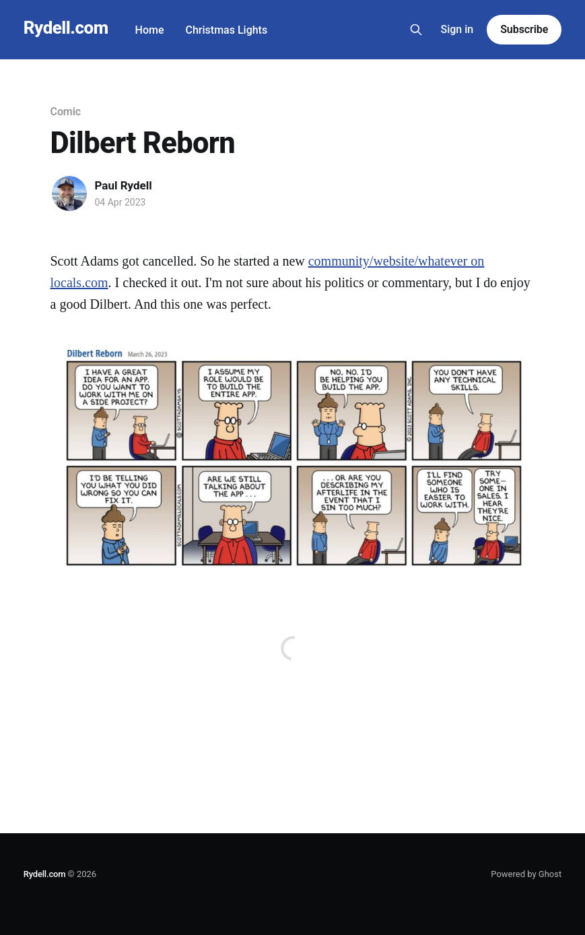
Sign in (456, 29)
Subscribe (524, 29)
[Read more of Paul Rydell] (69, 193)
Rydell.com (66, 28)
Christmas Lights (227, 30)
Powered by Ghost (526, 874)
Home (149, 30)
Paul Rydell (123, 185)
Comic (65, 111)
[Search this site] (416, 29)
